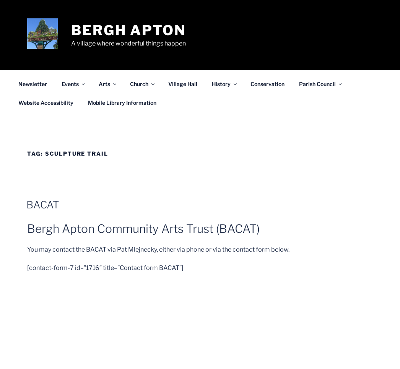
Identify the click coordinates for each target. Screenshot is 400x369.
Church (143, 84)
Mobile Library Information (122, 102)
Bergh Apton (128, 30)
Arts (108, 84)
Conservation (267, 84)
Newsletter (32, 84)
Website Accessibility (45, 102)
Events (74, 84)
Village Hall (182, 84)
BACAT (42, 205)
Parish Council (321, 84)
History (225, 84)
